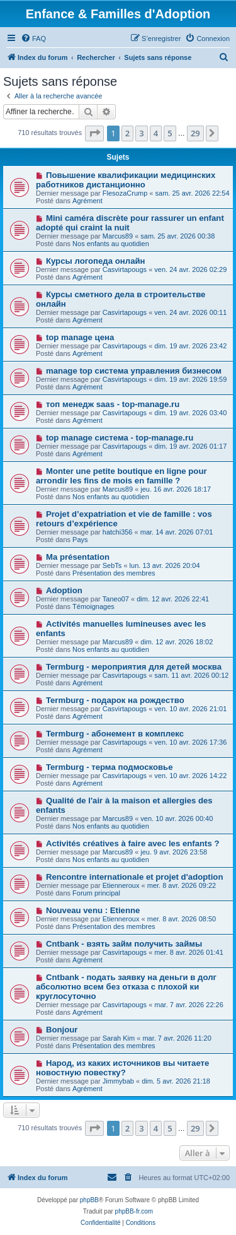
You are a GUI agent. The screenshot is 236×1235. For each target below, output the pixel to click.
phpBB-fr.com (134, 1211)
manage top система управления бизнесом (134, 370)
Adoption (64, 590)
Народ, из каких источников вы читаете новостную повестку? (122, 1067)
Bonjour (62, 1029)
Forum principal (96, 893)
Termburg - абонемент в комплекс (115, 733)
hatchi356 (118, 532)
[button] (94, 133)
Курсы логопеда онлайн (95, 261)
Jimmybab (118, 1081)
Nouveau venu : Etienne (93, 910)
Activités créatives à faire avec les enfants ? (133, 843)
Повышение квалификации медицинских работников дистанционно (125, 179)
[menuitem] (33, 38)
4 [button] (156, 133)
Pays (79, 539)
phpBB (89, 1200)
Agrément (87, 200)
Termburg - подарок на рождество (115, 700)
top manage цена (80, 337)
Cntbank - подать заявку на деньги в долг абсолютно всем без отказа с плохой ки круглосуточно (126, 986)
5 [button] (169, 133)
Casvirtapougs (125, 269)
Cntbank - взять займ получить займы (124, 943)
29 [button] (195, 133)
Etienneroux (121, 885)
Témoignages (93, 606)
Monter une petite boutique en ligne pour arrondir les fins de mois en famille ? (121, 475)
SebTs (112, 565)
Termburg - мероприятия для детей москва (134, 666)
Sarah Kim (119, 1038)
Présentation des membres (113, 573)
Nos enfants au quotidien (110, 243)
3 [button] (141, 133)
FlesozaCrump (125, 193)
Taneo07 (116, 599)
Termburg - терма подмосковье (109, 767)
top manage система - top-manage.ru (119, 437)
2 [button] (127, 133)
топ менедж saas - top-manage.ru (112, 404)
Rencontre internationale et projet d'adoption (134, 877)
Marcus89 (118, 236)
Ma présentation (78, 557)
